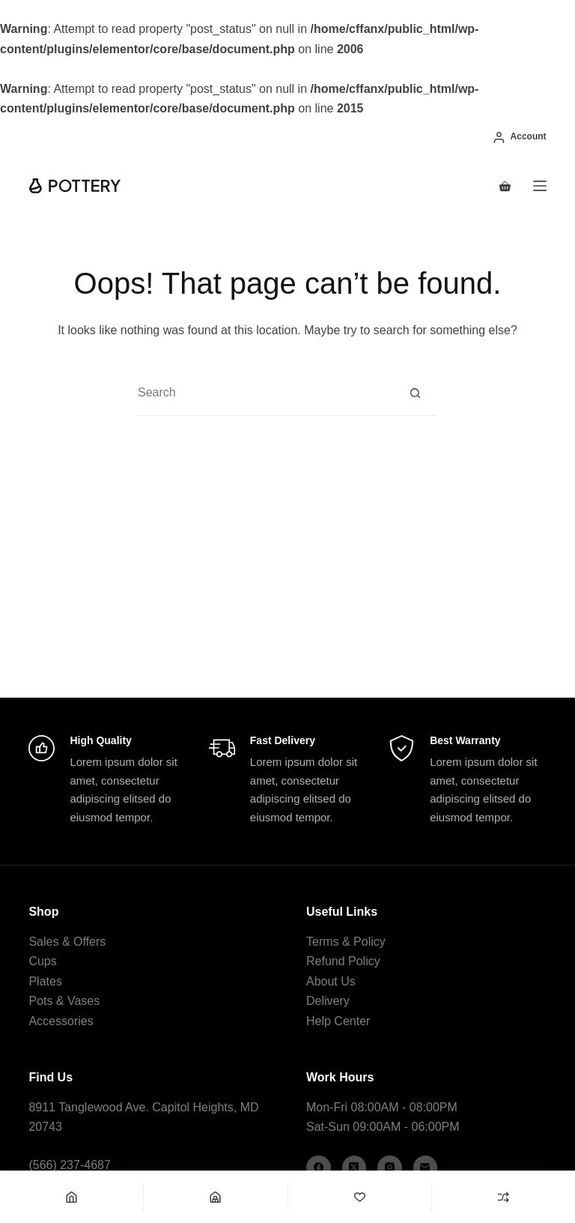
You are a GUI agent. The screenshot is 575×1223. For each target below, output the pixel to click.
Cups (42, 961)
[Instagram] (389, 1168)
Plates (44, 981)
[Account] (520, 137)
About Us (331, 981)
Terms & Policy (346, 941)
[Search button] (415, 393)
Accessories (60, 1021)
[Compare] (503, 1197)
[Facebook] (318, 1168)
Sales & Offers (67, 941)
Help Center (338, 1021)
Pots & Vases (64, 1000)
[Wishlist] (359, 1197)
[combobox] (265, 392)
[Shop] (215, 1197)
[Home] (71, 1197)
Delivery (328, 1000)
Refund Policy (343, 961)
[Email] (425, 1168)
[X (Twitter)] (354, 1168)
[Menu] (540, 186)
